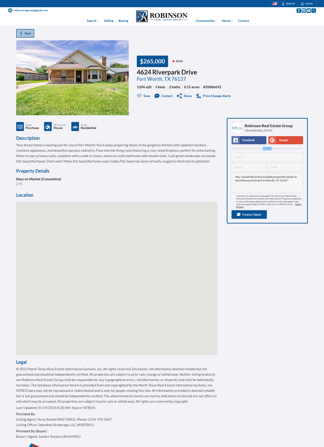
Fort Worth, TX (154, 79)
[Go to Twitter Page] (313, 10)
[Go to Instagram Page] (303, 10)
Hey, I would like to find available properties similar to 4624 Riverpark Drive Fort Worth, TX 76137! (267, 183)
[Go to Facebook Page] (298, 10)
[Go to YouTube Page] (308, 10)
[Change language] (275, 3)
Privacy (240, 207)
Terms (298, 204)
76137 (178, 79)
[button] (249, 214)
